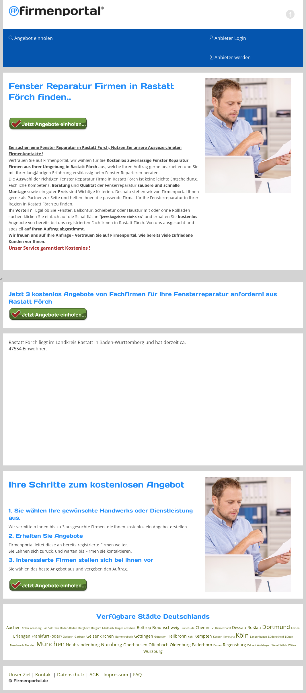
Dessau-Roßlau (246, 627)
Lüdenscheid (276, 636)
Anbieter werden (230, 57)
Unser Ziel (19, 674)
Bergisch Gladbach (102, 628)
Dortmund (276, 627)
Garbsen (68, 636)
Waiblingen (263, 645)
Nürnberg (111, 644)
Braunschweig (166, 627)
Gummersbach (124, 636)
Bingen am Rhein (125, 628)
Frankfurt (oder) (47, 636)
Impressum (116, 674)
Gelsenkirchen (100, 636)
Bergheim (84, 628)
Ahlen (25, 628)
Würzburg (153, 651)
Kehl (190, 636)
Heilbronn (177, 636)
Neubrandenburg (83, 644)
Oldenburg (180, 644)
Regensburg (234, 644)
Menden (30, 645)
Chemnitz (205, 627)
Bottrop (144, 627)
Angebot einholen (31, 38)
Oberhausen (135, 644)
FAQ (137, 674)
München (50, 643)
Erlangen (21, 636)
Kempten (203, 636)
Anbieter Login (227, 38)
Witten (292, 645)
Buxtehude (187, 628)
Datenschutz (71, 674)
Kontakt (43, 674)
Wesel (275, 645)
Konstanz (229, 636)
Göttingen (143, 636)
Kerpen (217, 636)
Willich (283, 645)
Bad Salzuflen (51, 628)
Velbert (251, 645)
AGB (94, 674)
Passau (217, 645)
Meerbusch (17, 645)
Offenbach (159, 644)
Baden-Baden (68, 628)
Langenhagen (258, 636)
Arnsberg (36, 628)
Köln (242, 635)
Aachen (13, 627)
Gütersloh (160, 636)
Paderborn (202, 644)
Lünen (289, 636)
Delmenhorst (223, 628)
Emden (295, 628)
